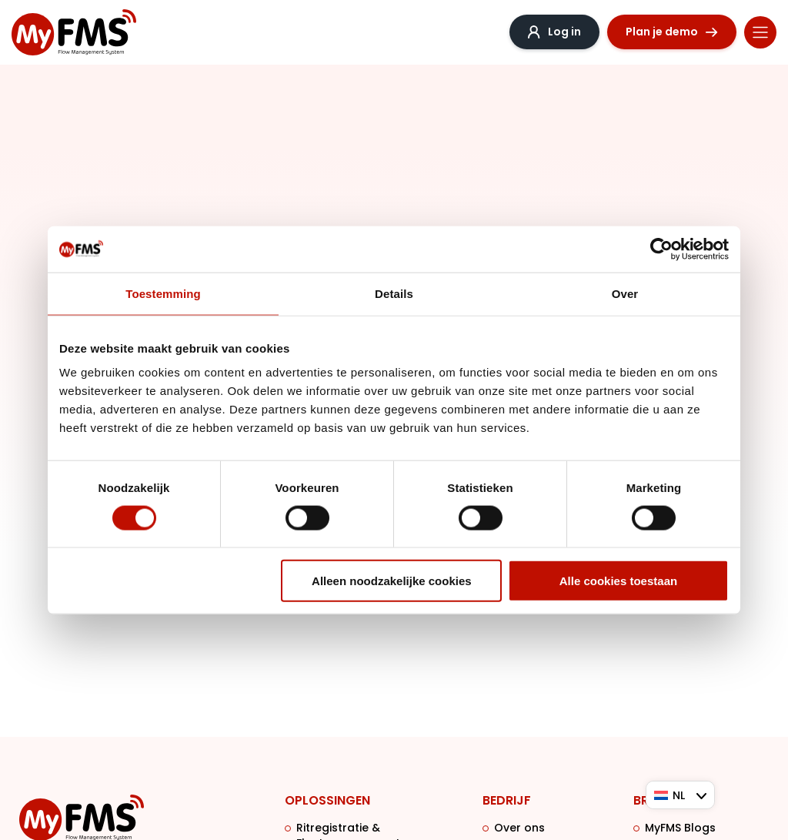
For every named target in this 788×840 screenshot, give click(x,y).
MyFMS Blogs (680, 827)
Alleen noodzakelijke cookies (392, 580)
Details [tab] (394, 293)
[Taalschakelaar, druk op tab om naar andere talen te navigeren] (680, 794)
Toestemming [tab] (163, 293)
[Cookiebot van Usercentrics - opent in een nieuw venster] (661, 248)
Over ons (519, 827)
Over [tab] (625, 293)
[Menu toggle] (760, 32)
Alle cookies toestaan (618, 580)
